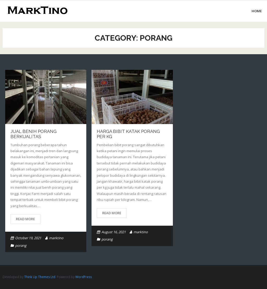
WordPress (83, 277)
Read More (25, 219)
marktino (56, 238)
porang (20, 245)
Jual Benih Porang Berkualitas (33, 134)
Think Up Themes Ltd (39, 277)
